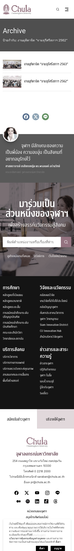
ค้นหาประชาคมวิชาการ (52, 313)
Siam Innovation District (54, 325)
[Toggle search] (57, 9)
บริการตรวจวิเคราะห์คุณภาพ (18, 369)
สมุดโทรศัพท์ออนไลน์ (37, 517)
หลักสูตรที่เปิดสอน (13, 295)
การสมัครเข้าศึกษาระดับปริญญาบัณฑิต (15, 315)
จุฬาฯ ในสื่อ (46, 375)
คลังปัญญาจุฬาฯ (49, 307)
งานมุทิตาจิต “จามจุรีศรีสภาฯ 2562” (46, 81)
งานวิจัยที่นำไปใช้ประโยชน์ (53, 301)
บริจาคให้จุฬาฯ (55, 419)
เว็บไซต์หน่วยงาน (58, 256)
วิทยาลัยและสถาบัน (13, 339)
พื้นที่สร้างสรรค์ (11, 381)
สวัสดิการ (39, 256)
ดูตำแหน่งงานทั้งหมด (18, 256)
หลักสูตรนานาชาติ (12, 301)
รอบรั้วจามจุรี (47, 382)
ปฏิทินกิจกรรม (48, 370)
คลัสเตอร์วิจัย (47, 295)
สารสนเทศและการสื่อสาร (16, 375)
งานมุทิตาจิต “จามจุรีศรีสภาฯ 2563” (46, 64)
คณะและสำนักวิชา (12, 333)
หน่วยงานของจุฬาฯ (37, 511)
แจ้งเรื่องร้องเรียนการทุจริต (37, 529)
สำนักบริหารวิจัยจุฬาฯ (51, 337)
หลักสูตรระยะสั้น (11, 307)
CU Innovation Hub (50, 331)
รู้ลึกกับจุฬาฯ (47, 387)
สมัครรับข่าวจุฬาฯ (18, 419)
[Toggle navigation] (66, 9)
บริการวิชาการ (10, 357)
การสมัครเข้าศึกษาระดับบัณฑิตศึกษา (15, 325)
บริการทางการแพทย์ (13, 363)
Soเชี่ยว (44, 393)
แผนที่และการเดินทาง (37, 523)
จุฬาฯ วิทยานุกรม (49, 319)
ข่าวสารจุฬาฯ (46, 364)
